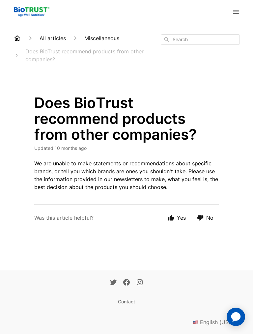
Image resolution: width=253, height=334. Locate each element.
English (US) (216, 322)
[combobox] (200, 39)
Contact (126, 301)
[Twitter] (113, 283)
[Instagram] (140, 283)
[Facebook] (126, 283)
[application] (236, 317)
